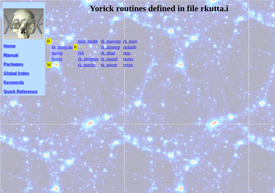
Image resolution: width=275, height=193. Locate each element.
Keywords (13, 82)
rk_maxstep (111, 41)
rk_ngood (109, 59)
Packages (13, 64)
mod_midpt (88, 41)
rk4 (81, 53)
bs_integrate (62, 47)
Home (9, 46)
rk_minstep (110, 47)
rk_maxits (86, 64)
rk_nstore (109, 64)
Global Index (16, 73)
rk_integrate (88, 59)
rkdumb (129, 47)
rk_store (130, 41)
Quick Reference (20, 91)
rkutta (128, 59)
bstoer (57, 59)
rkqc (127, 53)
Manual (10, 55)
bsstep (57, 53)
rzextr (128, 64)
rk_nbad (108, 53)
